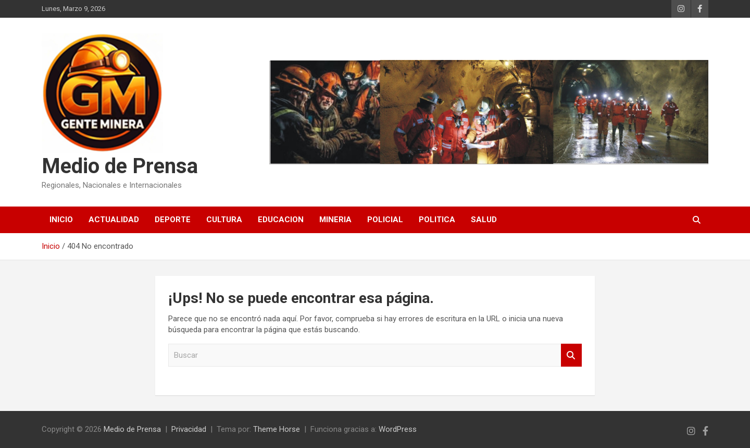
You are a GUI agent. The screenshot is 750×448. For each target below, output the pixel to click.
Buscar (571, 355)
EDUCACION (281, 219)
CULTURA (224, 219)
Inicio (61, 219)
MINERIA (335, 219)
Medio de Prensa (120, 166)
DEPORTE (173, 219)
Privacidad (188, 429)
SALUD (484, 219)
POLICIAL (385, 219)
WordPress (398, 429)
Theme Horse (276, 429)
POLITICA (437, 219)
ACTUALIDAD (114, 219)
